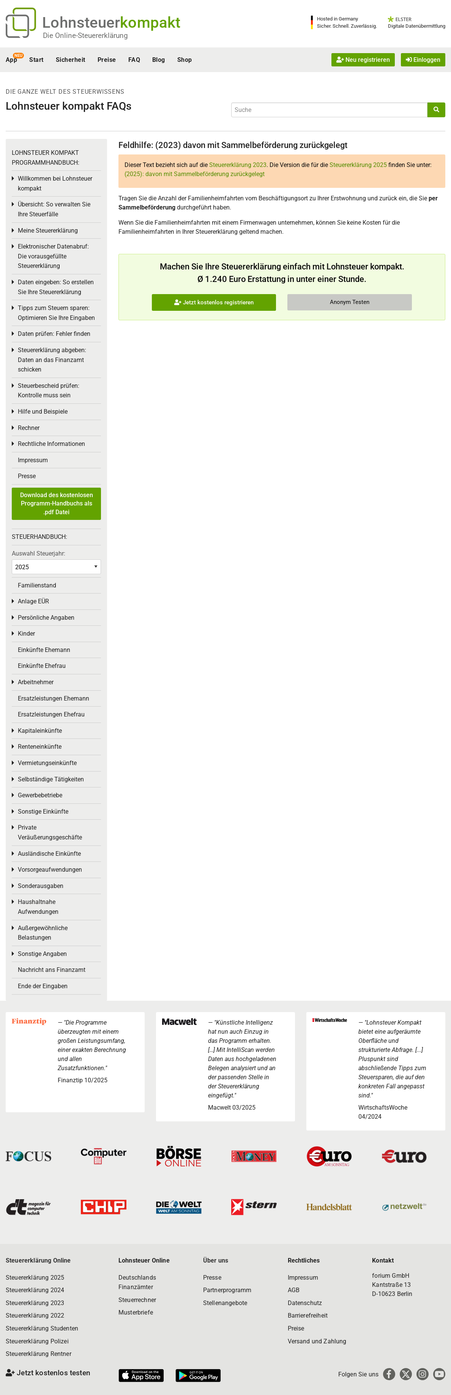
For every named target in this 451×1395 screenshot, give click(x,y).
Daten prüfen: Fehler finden (54, 333)
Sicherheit (70, 59)
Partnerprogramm (227, 1290)
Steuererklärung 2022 (35, 1315)
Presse (27, 476)
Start (36, 59)
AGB (294, 1290)
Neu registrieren (363, 59)
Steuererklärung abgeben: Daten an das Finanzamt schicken (52, 359)
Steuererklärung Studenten (42, 1328)
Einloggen (423, 59)
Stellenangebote (225, 1303)
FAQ (134, 59)
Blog (158, 59)
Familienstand (37, 585)
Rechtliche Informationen (51, 443)
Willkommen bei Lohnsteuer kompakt (55, 183)
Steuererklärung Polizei (37, 1341)
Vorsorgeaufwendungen (50, 869)
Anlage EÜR (33, 601)
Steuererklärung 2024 (35, 1290)
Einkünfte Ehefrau (42, 665)
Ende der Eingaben (43, 986)
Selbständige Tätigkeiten (51, 779)
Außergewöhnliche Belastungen (43, 933)
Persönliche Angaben (46, 617)
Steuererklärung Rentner (38, 1353)
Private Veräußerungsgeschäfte (50, 832)
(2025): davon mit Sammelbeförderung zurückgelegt (195, 174)
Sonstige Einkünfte (43, 811)
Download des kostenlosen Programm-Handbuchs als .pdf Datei (56, 503)
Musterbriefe (135, 1312)
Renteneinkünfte (40, 746)
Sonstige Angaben (42, 953)
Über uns (215, 1260)
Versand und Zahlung (317, 1341)
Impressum (33, 460)
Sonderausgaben (40, 886)
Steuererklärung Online (38, 1260)
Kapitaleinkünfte (40, 730)
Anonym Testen (349, 302)
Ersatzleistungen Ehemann (53, 698)
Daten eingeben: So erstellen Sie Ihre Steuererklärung (56, 287)
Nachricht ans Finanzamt (51, 969)
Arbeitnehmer (36, 682)
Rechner (28, 427)
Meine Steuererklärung (48, 230)
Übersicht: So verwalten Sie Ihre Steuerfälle (54, 209)
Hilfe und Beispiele (43, 411)
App (11, 59)
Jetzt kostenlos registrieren (214, 302)
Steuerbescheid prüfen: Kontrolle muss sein (48, 390)
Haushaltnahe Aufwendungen (38, 906)
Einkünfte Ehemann (44, 649)
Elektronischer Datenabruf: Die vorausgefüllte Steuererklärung (53, 256)
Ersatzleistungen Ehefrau (51, 714)
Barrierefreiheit (308, 1315)
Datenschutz (305, 1303)
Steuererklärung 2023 (237, 164)
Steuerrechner (137, 1300)
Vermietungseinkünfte (47, 763)
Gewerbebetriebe (40, 795)
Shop (184, 59)
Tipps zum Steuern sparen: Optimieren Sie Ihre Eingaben (56, 312)
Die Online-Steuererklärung (85, 35)
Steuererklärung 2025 (358, 164)
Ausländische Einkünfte (49, 853)
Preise (107, 59)
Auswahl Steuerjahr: (38, 553)
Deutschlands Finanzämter (137, 1282)
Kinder (26, 633)
